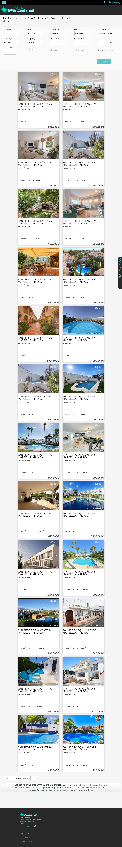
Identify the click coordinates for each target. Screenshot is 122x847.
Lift (30, 50)
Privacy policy (25, 837)
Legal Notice (25, 834)
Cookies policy (26, 841)
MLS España (25, 818)
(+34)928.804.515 (28, 826)
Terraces (79, 50)
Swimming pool (106, 50)
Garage (55, 50)
